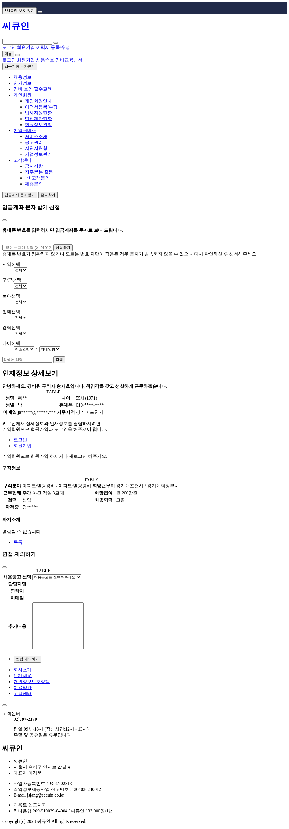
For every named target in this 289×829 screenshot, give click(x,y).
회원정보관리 (38, 124)
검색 (59, 360)
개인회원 (23, 95)
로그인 (20, 439)
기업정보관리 (38, 154)
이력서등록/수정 (41, 106)
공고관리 (34, 142)
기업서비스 (25, 130)
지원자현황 (36, 148)
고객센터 (23, 160)
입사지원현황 (38, 112)
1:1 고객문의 (37, 178)
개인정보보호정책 (32, 681)
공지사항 (34, 166)
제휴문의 (34, 183)
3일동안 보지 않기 (19, 10)
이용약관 (23, 687)
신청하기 (63, 247)
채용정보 (23, 77)
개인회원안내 (38, 100)
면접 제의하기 (27, 659)
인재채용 (23, 675)
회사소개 (23, 669)
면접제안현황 (38, 118)
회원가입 (23, 445)
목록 (18, 542)
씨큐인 (15, 26)
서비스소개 (36, 136)
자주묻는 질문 (39, 172)
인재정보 (23, 83)
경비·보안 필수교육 (33, 89)
